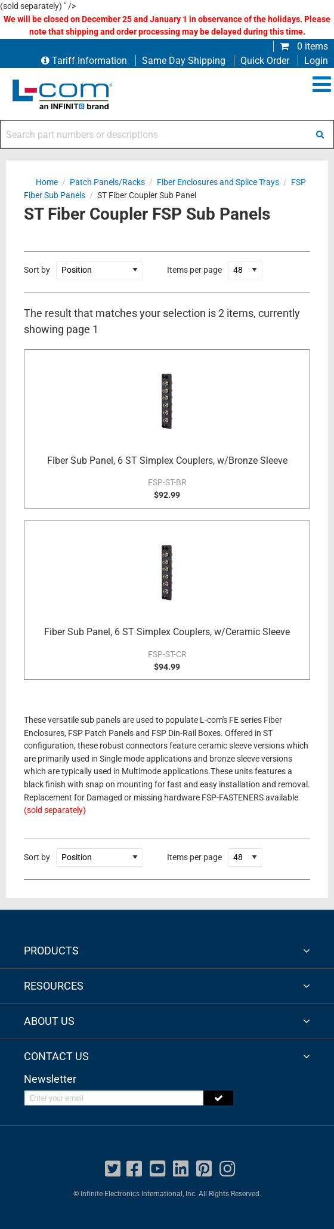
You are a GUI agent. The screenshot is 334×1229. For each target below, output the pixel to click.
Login (316, 60)
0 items (304, 46)
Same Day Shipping (183, 60)
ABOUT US (49, 1021)
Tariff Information (85, 60)
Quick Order (264, 60)
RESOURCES (54, 985)
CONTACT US (56, 1056)
